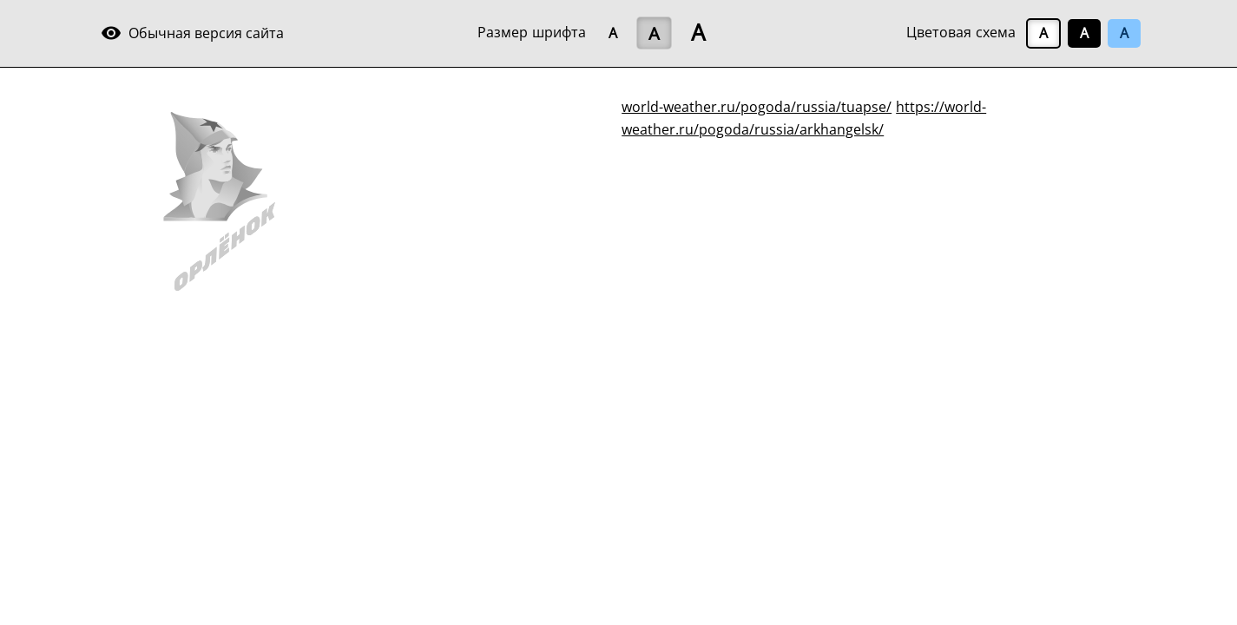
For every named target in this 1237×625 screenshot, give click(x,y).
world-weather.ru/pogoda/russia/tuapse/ (757, 106)
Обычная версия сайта (192, 33)
